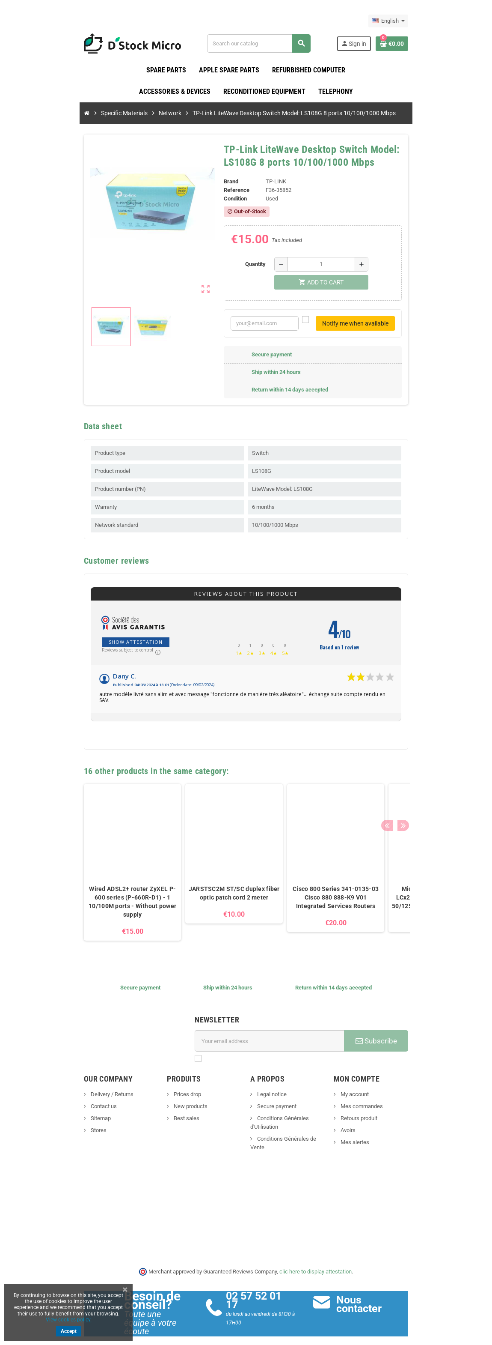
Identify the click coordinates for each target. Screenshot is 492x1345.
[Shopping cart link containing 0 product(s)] (431, 43)
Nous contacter (390, 1293)
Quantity (261, 264)
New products (170, 1100)
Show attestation (97, 642)
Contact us (64, 1100)
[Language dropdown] (427, 21)
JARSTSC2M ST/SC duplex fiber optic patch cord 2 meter (195, 887)
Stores (59, 1124)
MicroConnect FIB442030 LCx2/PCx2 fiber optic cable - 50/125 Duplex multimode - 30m (398, 892)
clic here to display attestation (316, 1260)
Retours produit (378, 1112)
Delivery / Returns (72, 1088)
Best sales (166, 1112)
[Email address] (275, 1035)
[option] (94, 857)
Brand (224, 182)
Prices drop (167, 1088)
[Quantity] (327, 265)
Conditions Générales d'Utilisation (297, 1112)
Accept (69, 1331)
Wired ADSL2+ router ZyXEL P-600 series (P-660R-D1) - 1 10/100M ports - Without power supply (93, 896)
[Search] (270, 43)
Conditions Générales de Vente (294, 1124)
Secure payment (276, 1100)
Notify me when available (394, 323)
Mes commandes (380, 1100)
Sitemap (61, 1112)
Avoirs (367, 1124)
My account (373, 1088)
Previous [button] (425, 763)
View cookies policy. (69, 1320)
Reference (230, 190)
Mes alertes (373, 1136)
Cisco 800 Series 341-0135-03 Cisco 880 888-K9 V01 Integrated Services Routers (297, 892)
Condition (228, 199)
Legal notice (271, 1088)
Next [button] (438, 763)
